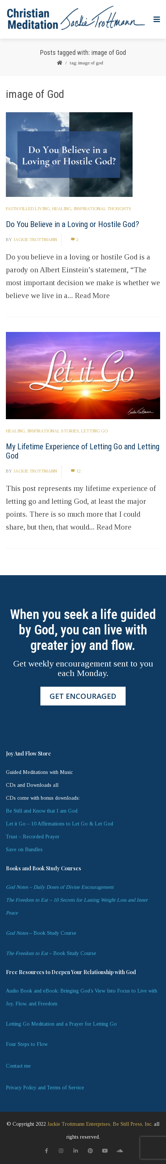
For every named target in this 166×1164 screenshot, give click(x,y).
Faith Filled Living (28, 208)
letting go (94, 431)
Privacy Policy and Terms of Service (45, 1087)
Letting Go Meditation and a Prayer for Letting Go (61, 1024)
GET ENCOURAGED (83, 696)
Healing (61, 208)
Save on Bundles (24, 849)
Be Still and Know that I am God (41, 811)
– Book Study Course (41, 933)
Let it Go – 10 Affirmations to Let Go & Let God (59, 824)
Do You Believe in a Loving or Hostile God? (72, 224)
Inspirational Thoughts (102, 208)
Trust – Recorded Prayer (32, 836)
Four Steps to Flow (27, 1044)
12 (76, 471)
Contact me (18, 1066)
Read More (92, 295)
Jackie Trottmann (35, 239)
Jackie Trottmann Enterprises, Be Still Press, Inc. (99, 1124)
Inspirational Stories (53, 431)
